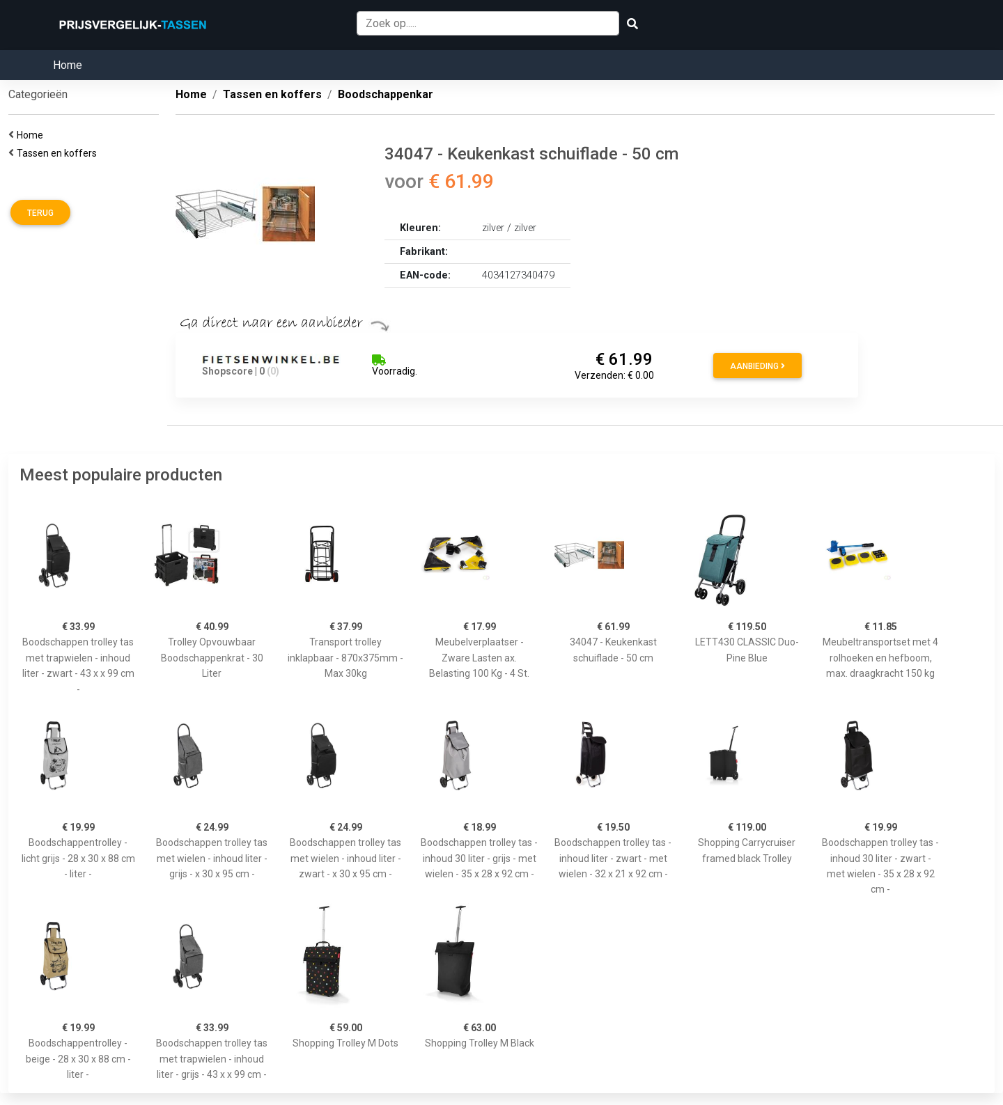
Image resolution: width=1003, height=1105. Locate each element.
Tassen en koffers (59, 153)
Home (67, 65)
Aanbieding (757, 366)
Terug (40, 213)
